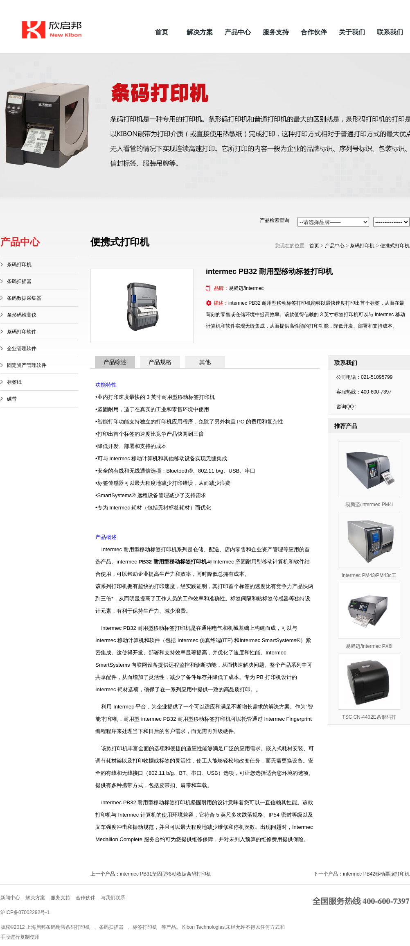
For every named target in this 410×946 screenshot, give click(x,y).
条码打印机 (19, 264)
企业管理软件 (21, 348)
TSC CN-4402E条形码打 (369, 717)
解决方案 (200, 32)
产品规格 (160, 362)
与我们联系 (113, 898)
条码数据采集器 (24, 298)
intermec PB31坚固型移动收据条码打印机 (165, 874)
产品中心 (238, 32)
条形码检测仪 (21, 315)
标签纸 (14, 382)
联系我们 (390, 32)
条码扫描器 (19, 281)
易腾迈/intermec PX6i (369, 646)
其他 (205, 362)
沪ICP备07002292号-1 (25, 912)
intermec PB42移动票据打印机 (376, 874)
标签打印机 (145, 927)
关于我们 (352, 32)
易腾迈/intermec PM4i (369, 504)
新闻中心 (10, 898)
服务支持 (276, 32)
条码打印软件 (21, 332)
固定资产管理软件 (26, 365)
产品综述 (115, 362)
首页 (161, 32)
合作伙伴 (314, 32)
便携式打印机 (395, 246)
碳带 (12, 399)
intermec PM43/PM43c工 (369, 575)
